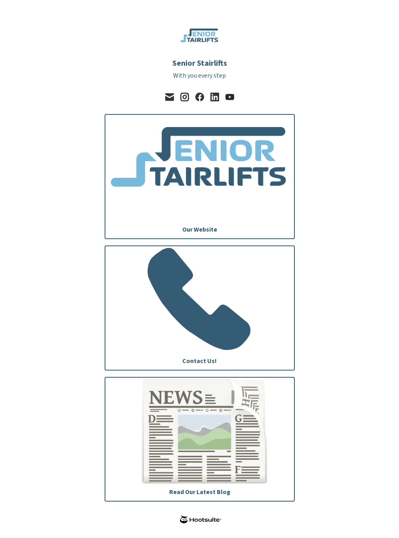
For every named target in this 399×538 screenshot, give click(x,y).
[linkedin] (214, 96)
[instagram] (184, 96)
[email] (169, 96)
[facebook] (199, 96)
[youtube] (229, 96)
